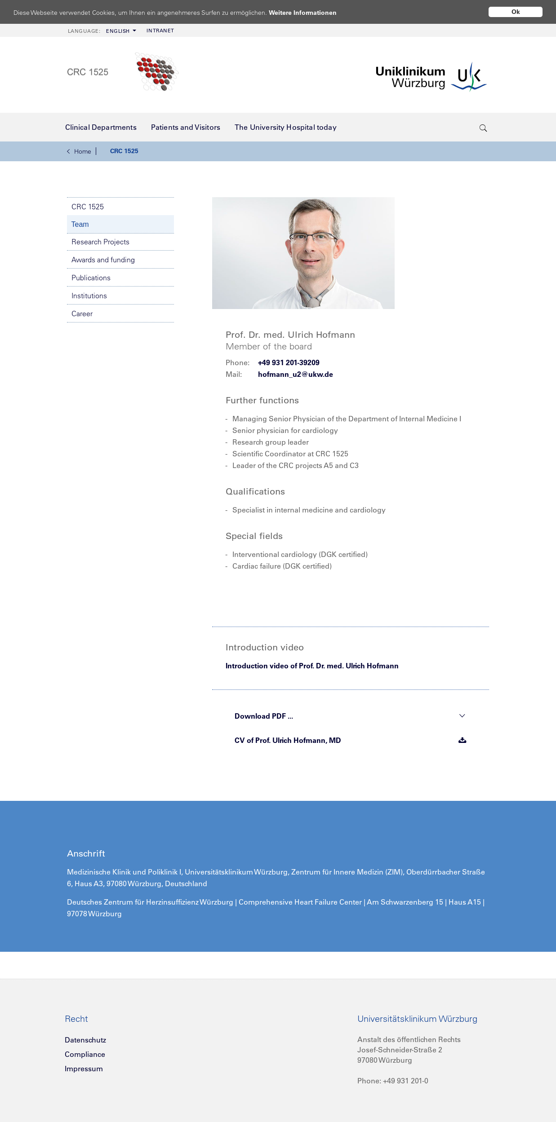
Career (82, 313)
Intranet (160, 30)
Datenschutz (85, 1039)
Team (80, 224)
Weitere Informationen (311, 12)
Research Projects (100, 241)
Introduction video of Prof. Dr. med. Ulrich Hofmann (312, 665)
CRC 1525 (124, 151)
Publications (91, 277)
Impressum (84, 1068)
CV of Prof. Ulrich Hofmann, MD (351, 740)
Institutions (89, 295)
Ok (516, 12)
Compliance (85, 1054)
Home (79, 151)
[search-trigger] (483, 127)
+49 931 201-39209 (289, 362)
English (99, 31)
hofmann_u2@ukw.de (295, 374)
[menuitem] (101, 30)
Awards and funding (103, 259)
